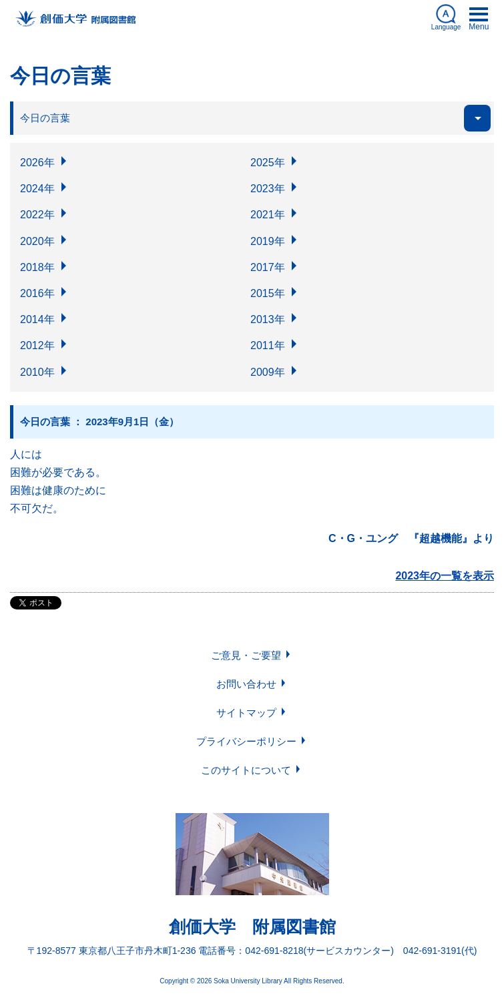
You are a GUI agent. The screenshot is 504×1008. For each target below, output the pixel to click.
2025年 (267, 162)
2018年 (37, 267)
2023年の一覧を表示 (444, 575)
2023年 (267, 188)
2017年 (267, 267)
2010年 (37, 372)
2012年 (37, 345)
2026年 (37, 162)
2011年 (267, 345)
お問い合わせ (246, 684)
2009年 (267, 372)
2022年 (37, 214)
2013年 (267, 319)
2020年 (37, 241)
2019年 (267, 241)
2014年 (37, 319)
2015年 (267, 293)
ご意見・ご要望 (246, 655)
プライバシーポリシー (246, 741)
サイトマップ (246, 712)
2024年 (37, 188)
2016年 (37, 293)
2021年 (267, 214)
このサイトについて (246, 770)
